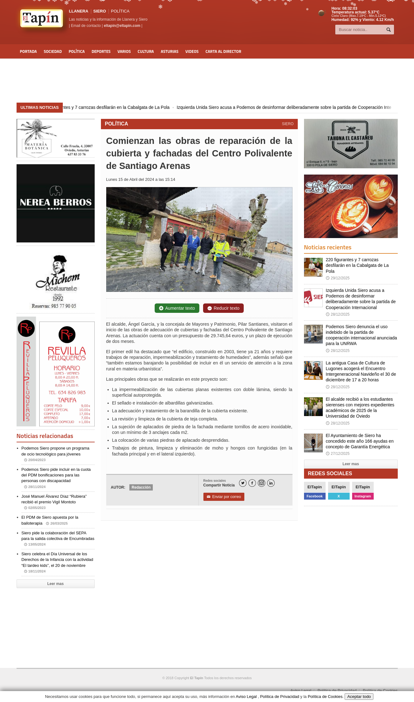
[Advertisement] (207, 80)
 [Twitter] (242, 483)
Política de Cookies (380, 690)
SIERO (99, 11)
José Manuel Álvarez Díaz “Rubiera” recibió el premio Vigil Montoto (54, 502)
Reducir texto (223, 308)
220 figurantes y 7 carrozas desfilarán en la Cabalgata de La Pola (118, 107)
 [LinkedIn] (270, 483)
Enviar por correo (224, 497)
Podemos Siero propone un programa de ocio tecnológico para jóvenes (56, 454)
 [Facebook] (252, 483)
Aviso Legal (300, 690)
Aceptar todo (359, 696)
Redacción (141, 487)
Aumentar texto (177, 308)
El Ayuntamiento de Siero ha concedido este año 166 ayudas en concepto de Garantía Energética (360, 441)
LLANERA (78, 11)
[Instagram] (261, 483)
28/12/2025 (338, 314)
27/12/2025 (338, 453)
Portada (28, 51)
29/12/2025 (338, 278)
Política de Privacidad (337, 690)
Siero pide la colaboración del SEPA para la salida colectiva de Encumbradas (58, 539)
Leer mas (55, 584)
